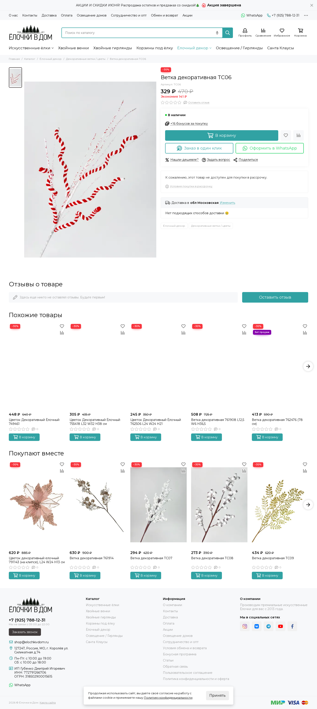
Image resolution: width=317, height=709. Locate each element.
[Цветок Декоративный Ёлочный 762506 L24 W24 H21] (158, 366)
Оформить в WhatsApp (269, 148)
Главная (14, 58)
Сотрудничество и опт (129, 15)
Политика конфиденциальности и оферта (196, 679)
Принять (217, 695)
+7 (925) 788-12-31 (283, 15)
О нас (13, 15)
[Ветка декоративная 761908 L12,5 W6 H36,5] (219, 366)
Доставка (49, 15)
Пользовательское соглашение (187, 673)
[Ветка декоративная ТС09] (280, 504)
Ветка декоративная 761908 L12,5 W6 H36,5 (217, 422)
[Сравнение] (263, 32)
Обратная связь (175, 667)
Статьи (168, 660)
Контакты (29, 15)
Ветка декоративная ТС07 (151, 558)
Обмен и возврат (164, 15)
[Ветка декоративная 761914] (98, 504)
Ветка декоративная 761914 (92, 558)
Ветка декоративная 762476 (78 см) (277, 422)
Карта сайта (48, 702)
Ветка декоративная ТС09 (273, 558)
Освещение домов (92, 15)
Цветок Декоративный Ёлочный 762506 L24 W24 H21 (155, 422)
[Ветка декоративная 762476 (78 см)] (280, 366)
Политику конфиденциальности (168, 697)
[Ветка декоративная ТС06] (90, 169)
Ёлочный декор (192, 48)
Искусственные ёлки (29, 48)
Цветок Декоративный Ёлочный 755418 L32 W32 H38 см (95, 422)
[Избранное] (282, 32)
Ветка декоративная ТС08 (212, 558)
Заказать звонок (25, 632)
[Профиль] (245, 32)
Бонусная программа (179, 654)
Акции (187, 15)
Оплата (66, 15)
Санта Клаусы (280, 48)
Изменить (227, 203)
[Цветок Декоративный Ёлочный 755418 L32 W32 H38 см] (98, 366)
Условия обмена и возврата (185, 648)
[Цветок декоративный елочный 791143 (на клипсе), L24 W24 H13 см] (37, 504)
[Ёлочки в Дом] (31, 32)
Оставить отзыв (275, 297)
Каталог (29, 58)
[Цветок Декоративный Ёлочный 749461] (37, 366)
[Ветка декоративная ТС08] (219, 504)
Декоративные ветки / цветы (85, 58)
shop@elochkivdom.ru (31, 642)
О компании (172, 605)
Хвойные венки (73, 48)
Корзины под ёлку (154, 48)
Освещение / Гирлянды (239, 48)
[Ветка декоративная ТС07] (158, 504)
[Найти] (227, 32)
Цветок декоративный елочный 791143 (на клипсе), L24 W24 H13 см (37, 560)
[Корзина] (300, 32)
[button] (308, 366)
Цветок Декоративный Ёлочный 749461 (34, 422)
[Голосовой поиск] (217, 32)
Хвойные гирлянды (112, 48)
